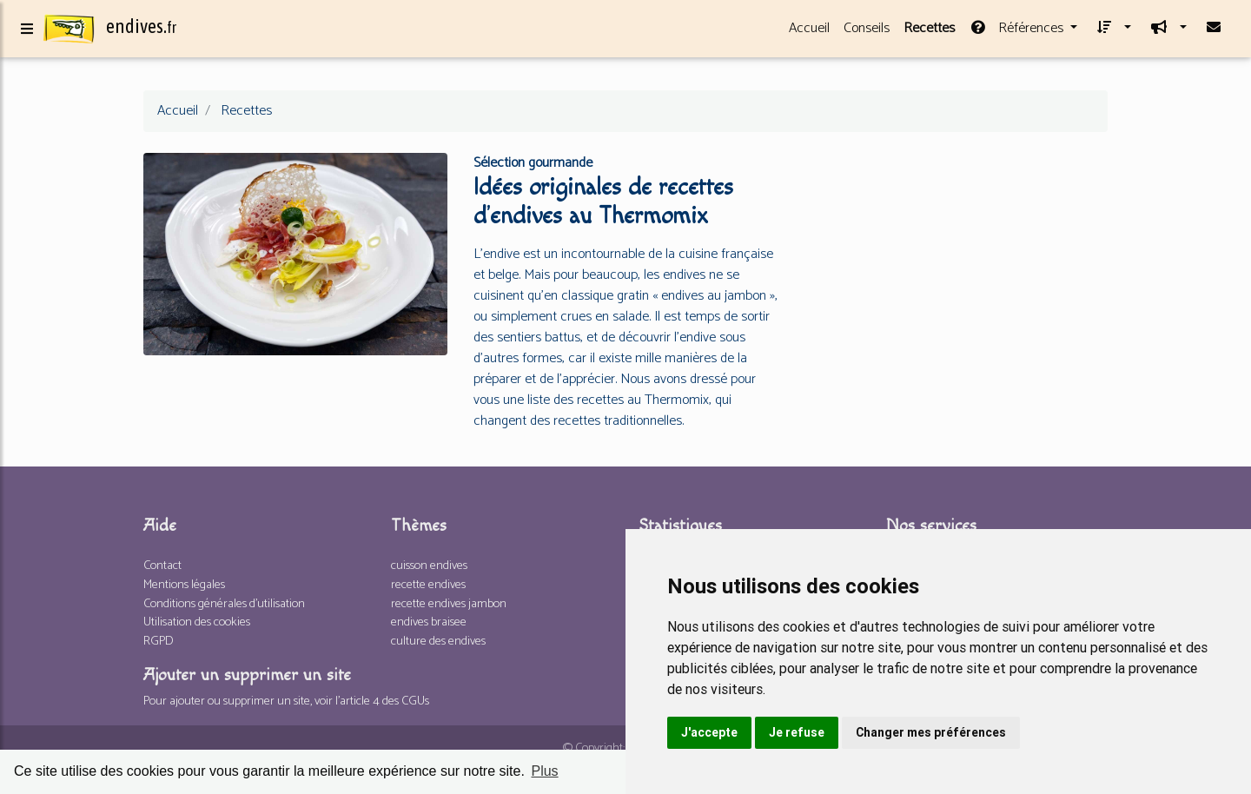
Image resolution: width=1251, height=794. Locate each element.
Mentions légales (184, 584)
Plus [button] (544, 771)
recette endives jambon (448, 603)
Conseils (867, 31)
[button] (1111, 32)
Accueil (809, 31)
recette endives (428, 584)
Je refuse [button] (796, 732)
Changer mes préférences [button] (931, 732)
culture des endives (438, 641)
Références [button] (1018, 31)
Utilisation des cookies (196, 622)
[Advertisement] (956, 267)
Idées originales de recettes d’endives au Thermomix (603, 202)
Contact (162, 565)
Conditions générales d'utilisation (224, 603)
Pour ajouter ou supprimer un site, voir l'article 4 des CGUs (286, 701)
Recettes (929, 31)
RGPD (158, 641)
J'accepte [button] (709, 732)
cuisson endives (429, 565)
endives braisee (429, 622)
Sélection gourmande (532, 163)
